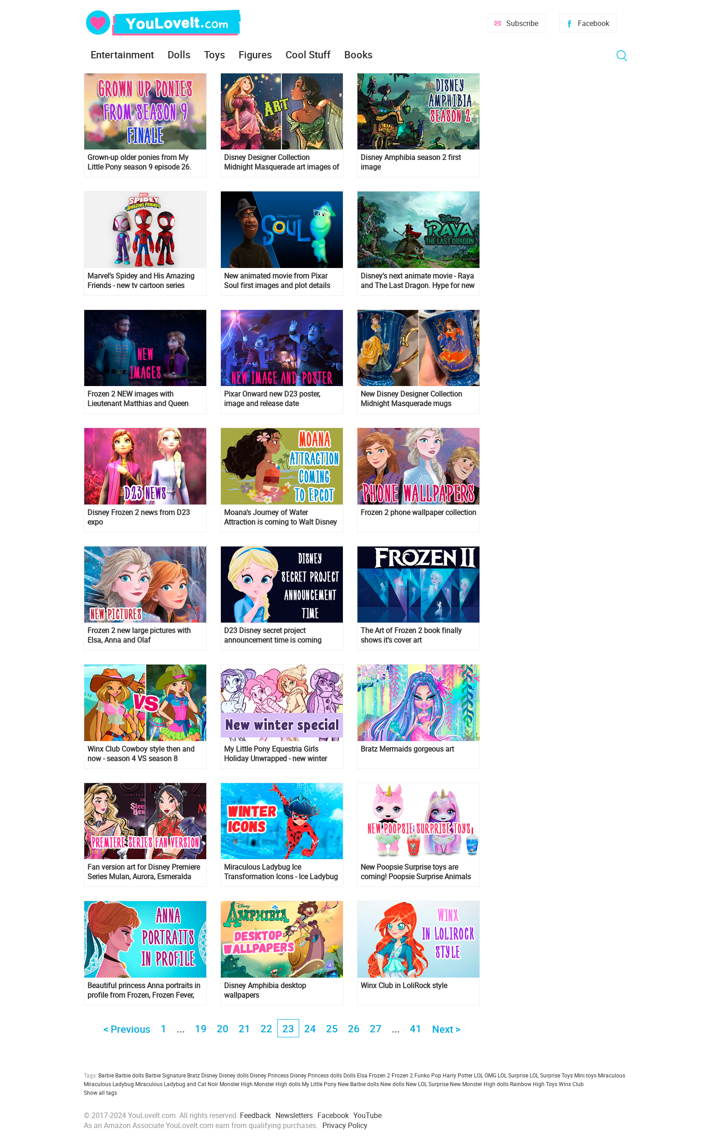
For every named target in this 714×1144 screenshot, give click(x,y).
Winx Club (571, 1083)
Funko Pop (427, 1075)
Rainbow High (527, 1083)
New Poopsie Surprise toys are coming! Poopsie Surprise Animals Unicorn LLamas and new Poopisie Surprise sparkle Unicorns (416, 871)
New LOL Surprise (427, 1083)
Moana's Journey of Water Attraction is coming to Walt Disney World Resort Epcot (280, 517)
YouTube (367, 1115)
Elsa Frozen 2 (373, 1075)
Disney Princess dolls (316, 1075)
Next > (446, 1029)
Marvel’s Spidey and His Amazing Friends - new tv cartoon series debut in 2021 (140, 280)
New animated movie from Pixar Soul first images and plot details (277, 280)
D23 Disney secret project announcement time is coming (272, 635)
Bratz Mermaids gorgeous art (407, 749)
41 (416, 1028)
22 (266, 1028)
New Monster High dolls (479, 1083)
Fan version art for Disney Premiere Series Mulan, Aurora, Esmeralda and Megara (143, 871)
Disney (209, 1075)
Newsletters (294, 1115)
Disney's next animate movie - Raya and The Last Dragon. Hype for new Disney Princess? (417, 280)
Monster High (236, 1083)
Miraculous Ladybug (109, 1083)
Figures (255, 54)
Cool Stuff (308, 54)
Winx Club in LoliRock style (404, 985)
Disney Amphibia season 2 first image (411, 162)
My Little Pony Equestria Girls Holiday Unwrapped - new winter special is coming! (275, 753)
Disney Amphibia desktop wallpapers (265, 990)
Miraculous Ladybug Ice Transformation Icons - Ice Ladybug (281, 871)
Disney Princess (269, 1075)
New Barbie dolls (358, 1083)
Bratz (193, 1075)
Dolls (179, 54)
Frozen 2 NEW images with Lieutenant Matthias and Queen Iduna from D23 (138, 398)
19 (201, 1028)
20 (223, 1028)
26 (354, 1028)
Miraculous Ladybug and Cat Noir (176, 1083)
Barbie (106, 1075)
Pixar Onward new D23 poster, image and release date (272, 398)
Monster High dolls (277, 1083)
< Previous (126, 1029)
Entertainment (122, 54)
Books (358, 54)
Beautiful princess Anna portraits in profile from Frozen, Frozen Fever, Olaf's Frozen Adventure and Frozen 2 (144, 990)
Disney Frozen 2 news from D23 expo (138, 517)
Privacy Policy (344, 1125)
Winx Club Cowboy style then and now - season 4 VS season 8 (140, 753)
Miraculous (611, 1075)
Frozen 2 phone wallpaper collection (418, 512)
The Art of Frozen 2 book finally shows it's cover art (411, 635)
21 (244, 1028)
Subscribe (522, 23)
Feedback (255, 1115)
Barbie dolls (129, 1075)
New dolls (392, 1083)
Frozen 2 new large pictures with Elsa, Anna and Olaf (139, 635)
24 (310, 1028)
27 (376, 1028)
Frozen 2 (402, 1075)
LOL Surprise (513, 1075)
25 (332, 1028)
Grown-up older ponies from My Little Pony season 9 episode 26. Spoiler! (139, 162)
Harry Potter (458, 1075)
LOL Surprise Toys (551, 1075)
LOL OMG (485, 1075)
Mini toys (585, 1075)
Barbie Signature (165, 1075)
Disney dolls (234, 1075)
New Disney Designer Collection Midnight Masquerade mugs (411, 398)
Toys (214, 54)
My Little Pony (319, 1083)
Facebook (593, 23)
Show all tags (100, 1092)
